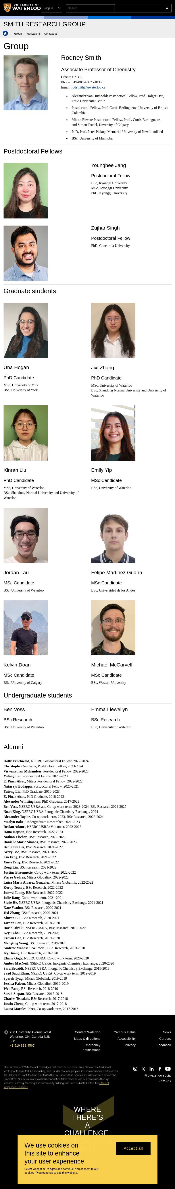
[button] (135, 8)
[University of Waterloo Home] (22, 8)
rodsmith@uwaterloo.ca (88, 87)
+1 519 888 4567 (22, 1045)
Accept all (133, 1148)
